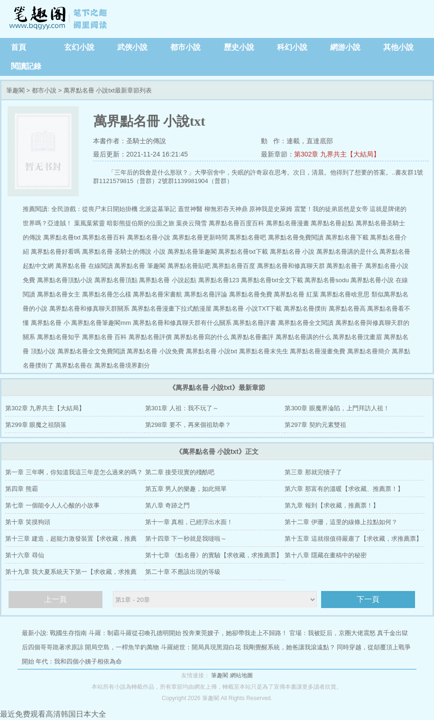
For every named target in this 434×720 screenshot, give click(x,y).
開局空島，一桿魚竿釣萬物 (122, 647)
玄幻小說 (79, 47)
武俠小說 (132, 47)
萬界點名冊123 (219, 280)
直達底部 (319, 141)
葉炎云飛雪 (191, 223)
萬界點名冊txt (62, 237)
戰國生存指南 (68, 633)
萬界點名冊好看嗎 (55, 251)
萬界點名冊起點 (332, 223)
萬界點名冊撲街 (305, 308)
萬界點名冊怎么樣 (106, 294)
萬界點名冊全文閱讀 (305, 322)
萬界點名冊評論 (205, 294)
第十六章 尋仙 (24, 555)
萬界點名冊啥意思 (344, 294)
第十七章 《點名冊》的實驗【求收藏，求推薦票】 (214, 555)
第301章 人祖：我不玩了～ (182, 408)
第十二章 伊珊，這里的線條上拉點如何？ (341, 522)
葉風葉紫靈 (89, 223)
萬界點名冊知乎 (58, 337)
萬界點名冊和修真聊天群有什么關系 (182, 322)
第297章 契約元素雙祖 (315, 424)
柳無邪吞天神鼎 (226, 208)
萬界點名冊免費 (250, 294)
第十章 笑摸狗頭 (27, 522)
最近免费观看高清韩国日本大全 (53, 714)
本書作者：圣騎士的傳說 (129, 141)
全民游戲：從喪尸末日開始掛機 (94, 208)
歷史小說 (239, 47)
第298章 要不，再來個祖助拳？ (188, 424)
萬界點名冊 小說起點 (167, 280)
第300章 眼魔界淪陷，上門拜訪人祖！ (337, 408)
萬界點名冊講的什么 (303, 337)
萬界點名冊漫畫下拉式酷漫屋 (171, 308)
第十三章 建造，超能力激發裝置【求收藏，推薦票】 (71, 541)
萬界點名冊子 (344, 265)
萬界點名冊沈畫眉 (357, 337)
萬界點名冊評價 (150, 337)
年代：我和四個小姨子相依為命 (79, 661)
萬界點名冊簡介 (368, 351)
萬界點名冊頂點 (116, 280)
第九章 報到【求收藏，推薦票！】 (332, 505)
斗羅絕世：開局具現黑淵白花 (201, 647)
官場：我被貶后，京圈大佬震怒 (332, 633)
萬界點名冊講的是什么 (347, 251)
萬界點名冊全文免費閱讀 (91, 351)
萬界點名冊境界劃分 (122, 365)
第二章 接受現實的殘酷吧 (180, 472)
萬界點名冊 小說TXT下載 (247, 308)
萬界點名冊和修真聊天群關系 (89, 308)
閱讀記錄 (26, 66)
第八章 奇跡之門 (167, 505)
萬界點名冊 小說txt (211, 351)
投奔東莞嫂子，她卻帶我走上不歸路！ (235, 633)
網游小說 (345, 47)
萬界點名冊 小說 (292, 251)
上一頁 (55, 599)
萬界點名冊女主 (58, 294)
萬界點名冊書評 (252, 337)
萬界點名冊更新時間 (200, 237)
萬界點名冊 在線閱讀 (84, 265)
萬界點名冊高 (347, 308)
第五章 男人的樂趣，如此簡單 (186, 488)
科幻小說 (292, 47)
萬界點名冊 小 (50, 322)
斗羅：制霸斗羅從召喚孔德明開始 (135, 633)
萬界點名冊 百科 (104, 337)
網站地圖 (241, 675)
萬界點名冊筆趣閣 (192, 251)
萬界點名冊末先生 (263, 351)
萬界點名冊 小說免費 (155, 351)
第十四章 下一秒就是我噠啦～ (186, 538)
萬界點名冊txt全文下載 (272, 280)
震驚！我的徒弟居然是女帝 (331, 208)
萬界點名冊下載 (347, 237)
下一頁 (368, 599)
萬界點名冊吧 (247, 237)
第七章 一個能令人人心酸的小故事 (52, 505)
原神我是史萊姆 (270, 208)
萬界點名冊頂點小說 (64, 280)
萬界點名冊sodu (327, 280)
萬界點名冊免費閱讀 (295, 237)
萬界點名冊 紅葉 (296, 294)
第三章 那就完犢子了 (313, 472)
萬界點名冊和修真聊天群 (291, 265)
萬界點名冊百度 (233, 265)
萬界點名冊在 (73, 365)
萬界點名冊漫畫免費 (317, 351)
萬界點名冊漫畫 (287, 223)
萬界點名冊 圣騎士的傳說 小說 (124, 251)
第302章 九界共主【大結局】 (337, 154)
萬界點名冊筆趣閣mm (101, 322)
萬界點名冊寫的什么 (201, 337)
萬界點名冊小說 (148, 237)
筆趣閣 (59, 19)
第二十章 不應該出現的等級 (183, 571)
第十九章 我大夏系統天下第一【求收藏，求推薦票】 (71, 574)
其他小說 (398, 47)
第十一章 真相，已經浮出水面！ (189, 522)
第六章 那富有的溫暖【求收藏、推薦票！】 (344, 488)
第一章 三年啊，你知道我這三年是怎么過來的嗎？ (74, 472)
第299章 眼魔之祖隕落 (35, 424)
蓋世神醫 (190, 208)
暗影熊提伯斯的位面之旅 (141, 223)
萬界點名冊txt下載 (243, 251)
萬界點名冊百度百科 (236, 223)
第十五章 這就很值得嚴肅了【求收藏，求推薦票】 (353, 538)
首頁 (18, 47)
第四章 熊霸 (21, 488)
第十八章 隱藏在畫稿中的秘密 (326, 555)
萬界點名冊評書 (254, 322)
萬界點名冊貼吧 (189, 265)
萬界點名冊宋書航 (157, 294)
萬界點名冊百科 (103, 237)
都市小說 (185, 47)
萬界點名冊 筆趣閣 (140, 265)
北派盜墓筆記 (157, 208)
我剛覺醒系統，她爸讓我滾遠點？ (289, 647)
